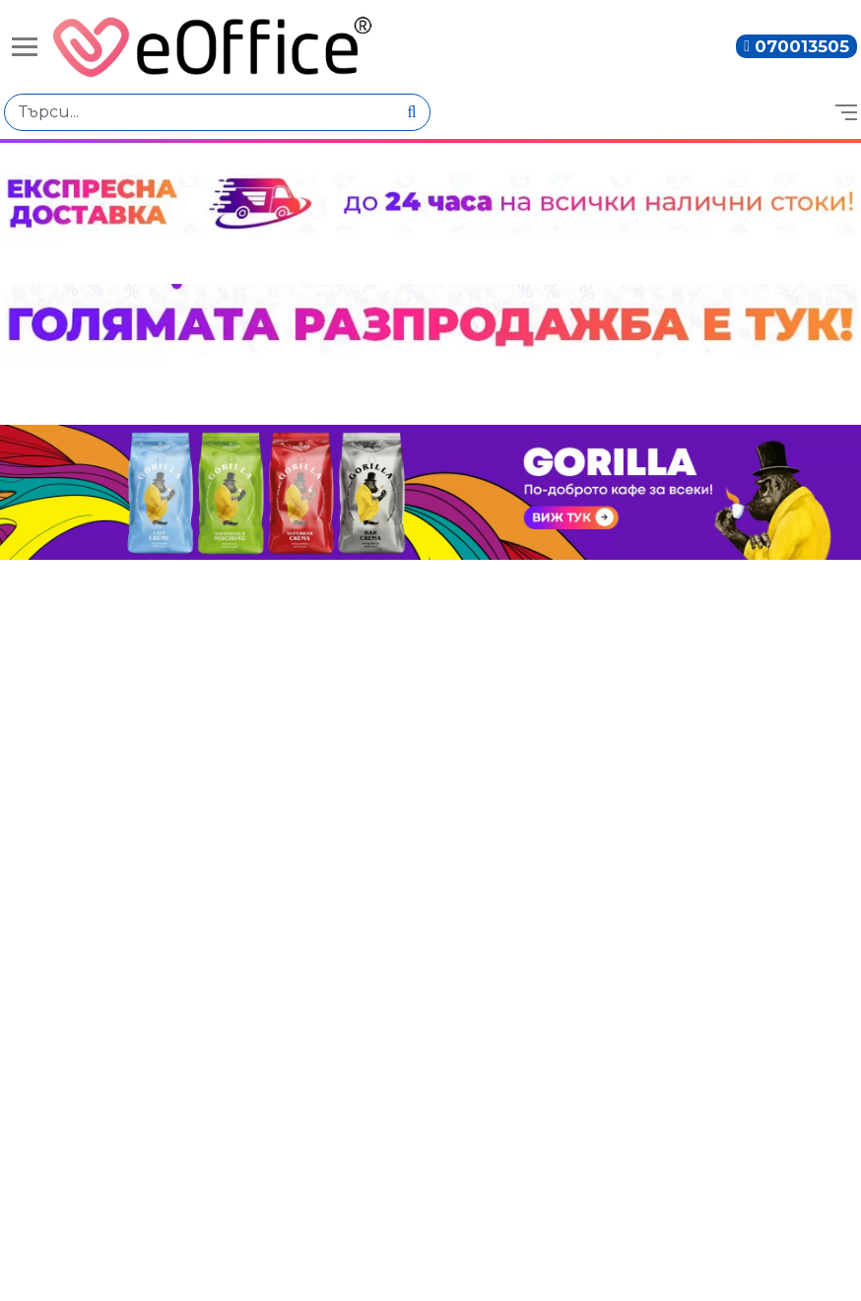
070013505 (802, 46)
